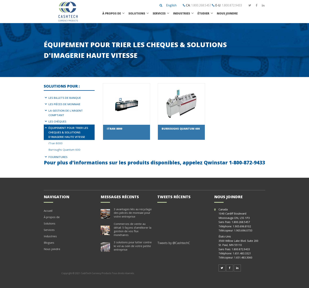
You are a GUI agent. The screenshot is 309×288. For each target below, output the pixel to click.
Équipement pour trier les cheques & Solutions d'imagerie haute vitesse (68, 132)
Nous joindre (52, 249)
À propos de (52, 217)
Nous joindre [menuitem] (227, 13)
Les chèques (57, 121)
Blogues (49, 242)
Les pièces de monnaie (64, 104)
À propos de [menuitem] (111, 13)
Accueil (48, 210)
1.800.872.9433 (232, 5)
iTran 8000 (55, 143)
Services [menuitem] (159, 13)
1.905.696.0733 (243, 230)
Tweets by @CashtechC (173, 243)
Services (49, 230)
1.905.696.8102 (242, 226)
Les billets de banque (64, 98)
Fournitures (57, 157)
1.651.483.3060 (243, 257)
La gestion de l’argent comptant (65, 113)
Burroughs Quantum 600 (64, 149)
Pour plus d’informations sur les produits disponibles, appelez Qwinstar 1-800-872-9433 (154, 162)
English (171, 5)
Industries (50, 236)
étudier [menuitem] (203, 13)
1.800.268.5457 (201, 5)
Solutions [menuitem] (136, 13)
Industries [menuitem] (181, 13)
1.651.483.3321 (242, 253)
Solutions (49, 223)
